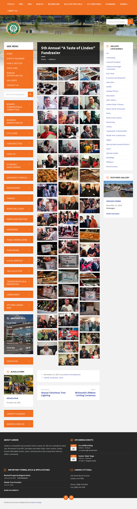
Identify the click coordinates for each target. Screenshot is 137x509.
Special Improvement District (118, 144)
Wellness (110, 162)
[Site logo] (13, 37)
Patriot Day (110, 122)
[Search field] (119, 21)
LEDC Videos (111, 100)
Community (110, 57)
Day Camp (110, 73)
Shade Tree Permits (12, 482)
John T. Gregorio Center (88, 461)
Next (93, 389)
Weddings (110, 157)
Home (43, 59)
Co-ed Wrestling (86, 445)
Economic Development (70, 374)
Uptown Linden (112, 153)
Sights (108, 140)
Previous (45, 389)
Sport (108, 149)
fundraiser (54, 377)
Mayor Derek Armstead (115, 109)
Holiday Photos (112, 91)
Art (107, 53)
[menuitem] (10, 4)
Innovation (110, 95)
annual (46, 377)
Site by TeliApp (36, 502)
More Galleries (112, 214)
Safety (109, 126)
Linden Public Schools (115, 104)
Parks (108, 113)
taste (61, 377)
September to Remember (116, 131)
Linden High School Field (88, 450)
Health (108, 86)
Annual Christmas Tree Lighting (53, 394)
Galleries (52, 59)
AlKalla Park (12, 398)
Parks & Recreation (114, 118)
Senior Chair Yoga (86, 456)
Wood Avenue (111, 166)
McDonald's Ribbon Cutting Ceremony (85, 394)
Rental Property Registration (17, 475)
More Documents (11, 490)
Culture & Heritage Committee (113, 67)
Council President (113, 62)
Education (110, 82)
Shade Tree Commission (116, 135)
